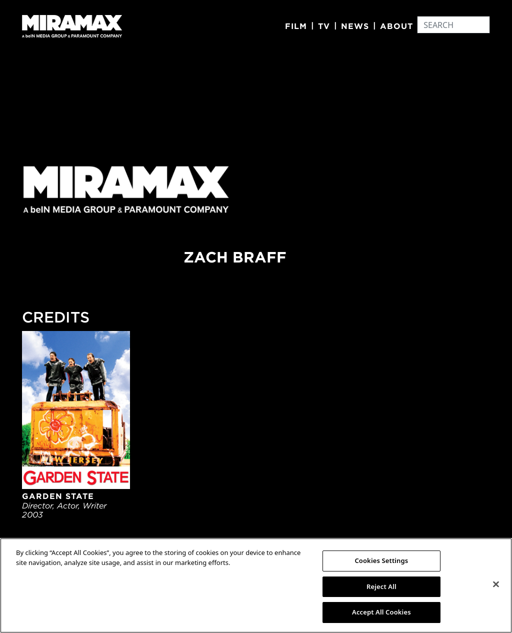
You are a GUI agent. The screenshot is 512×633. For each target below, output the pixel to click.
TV (324, 26)
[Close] (496, 585)
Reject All (381, 586)
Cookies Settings (381, 560)
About (396, 26)
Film (296, 26)
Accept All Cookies (381, 612)
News (355, 26)
